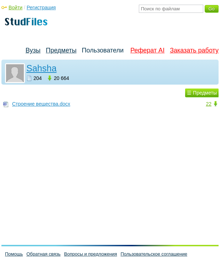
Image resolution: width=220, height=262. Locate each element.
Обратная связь (43, 254)
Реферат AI (147, 50)
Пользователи (103, 50)
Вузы (33, 50)
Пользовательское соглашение (154, 254)
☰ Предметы (202, 93)
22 (208, 104)
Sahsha (41, 68)
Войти (15, 7)
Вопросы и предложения (90, 254)
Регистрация (41, 7)
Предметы (61, 50)
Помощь (14, 254)
